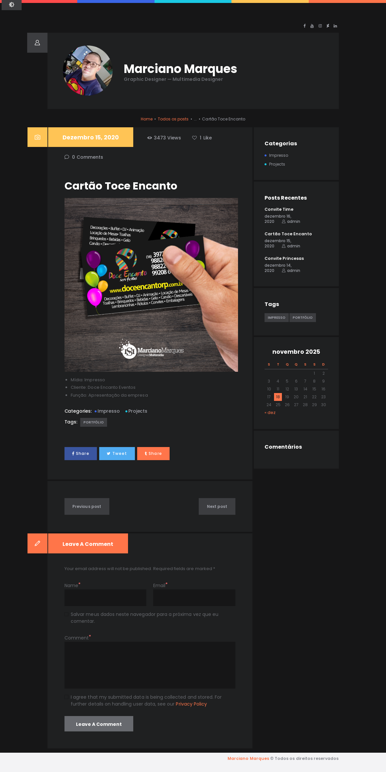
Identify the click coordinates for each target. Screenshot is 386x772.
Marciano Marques (248, 758)
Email (159, 585)
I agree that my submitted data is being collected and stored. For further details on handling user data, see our (146, 700)
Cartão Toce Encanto (288, 233)
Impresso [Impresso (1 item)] (276, 317)
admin (293, 221)
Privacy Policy (191, 704)
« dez (270, 412)
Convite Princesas (284, 258)
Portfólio (93, 422)
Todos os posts (173, 119)
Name (71, 585)
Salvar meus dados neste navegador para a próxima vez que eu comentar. (144, 617)
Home (147, 119)
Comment (76, 638)
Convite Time (279, 209)
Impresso (108, 411)
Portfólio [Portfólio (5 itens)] (303, 317)
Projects (137, 411)
